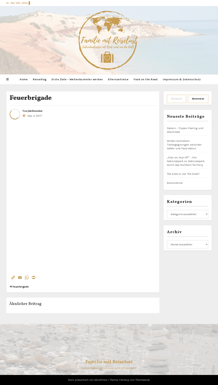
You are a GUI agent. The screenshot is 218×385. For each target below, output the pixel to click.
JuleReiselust (35, 111)
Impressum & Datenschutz (182, 79)
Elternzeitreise (118, 79)
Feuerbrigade (31, 98)
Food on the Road (146, 79)
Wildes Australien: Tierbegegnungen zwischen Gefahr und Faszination (184, 144)
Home (24, 79)
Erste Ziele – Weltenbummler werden (77, 79)
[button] (7, 79)
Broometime (175, 183)
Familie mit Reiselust (109, 362)
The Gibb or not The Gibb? (183, 173)
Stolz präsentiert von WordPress (88, 379)
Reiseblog (39, 79)
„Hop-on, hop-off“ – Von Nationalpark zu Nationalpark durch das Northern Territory (186, 161)
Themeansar (142, 379)
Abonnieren (198, 98)
